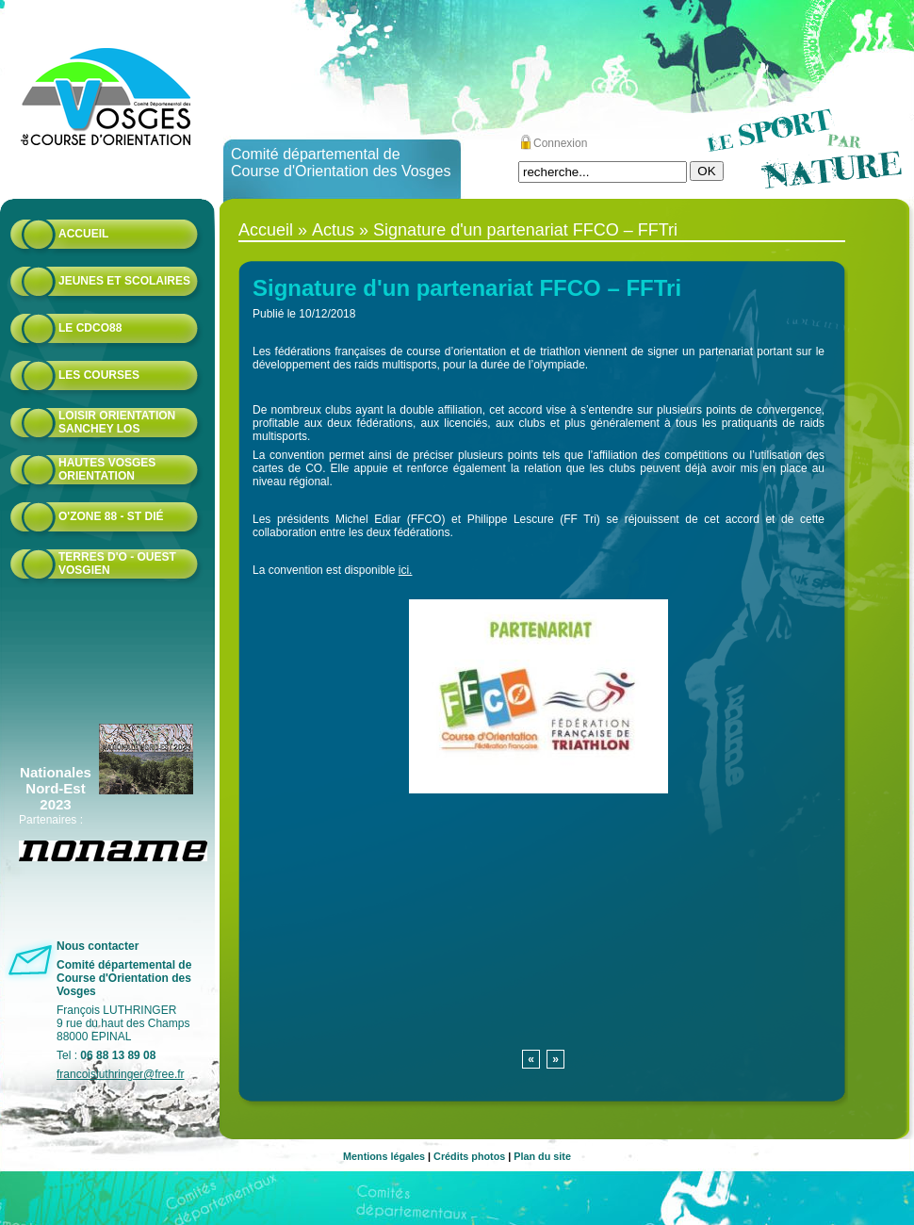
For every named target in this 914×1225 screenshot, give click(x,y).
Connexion (560, 143)
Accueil (83, 233)
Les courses (98, 375)
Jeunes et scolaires (124, 280)
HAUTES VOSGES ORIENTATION (106, 469)
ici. (406, 570)
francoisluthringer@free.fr (121, 1074)
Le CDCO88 (90, 328)
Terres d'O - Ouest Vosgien (117, 563)
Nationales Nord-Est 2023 (55, 788)
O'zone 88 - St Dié (111, 516)
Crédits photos (469, 1156)
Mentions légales (384, 1156)
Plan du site (542, 1156)
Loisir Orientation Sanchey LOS (116, 422)
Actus (333, 229)
